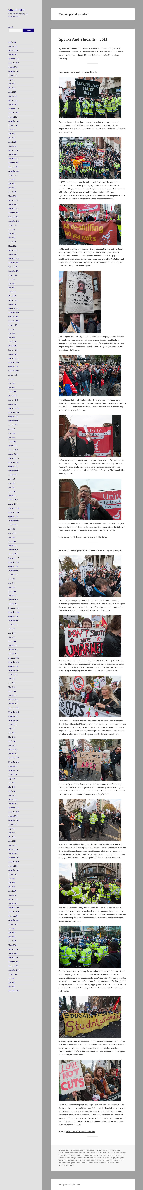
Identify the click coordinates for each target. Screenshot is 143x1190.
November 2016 (13, 512)
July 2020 (11, 329)
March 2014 (12, 645)
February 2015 (13, 600)
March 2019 (12, 396)
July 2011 (11, 778)
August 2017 (12, 475)
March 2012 (12, 745)
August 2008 (12, 924)
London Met (87, 1155)
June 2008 (11, 932)
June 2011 (11, 783)
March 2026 (12, 46)
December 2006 (13, 991)
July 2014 (11, 629)
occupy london (107, 1158)
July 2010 (11, 828)
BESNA (113, 1150)
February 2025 (13, 100)
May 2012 (11, 737)
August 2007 (12, 974)
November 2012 (13, 712)
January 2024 (12, 154)
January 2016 (12, 554)
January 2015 (12, 604)
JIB (113, 1153)
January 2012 (12, 754)
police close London (104, 1160)
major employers (113, 1155)
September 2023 (13, 171)
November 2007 (13, 962)
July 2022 (11, 229)
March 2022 (12, 246)
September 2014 (13, 620)
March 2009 (12, 895)
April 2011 (12, 791)
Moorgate (62, 1158)
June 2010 (11, 833)
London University (99, 1155)
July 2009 (11, 878)
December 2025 (13, 59)
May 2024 (11, 138)
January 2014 (12, 654)
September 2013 (13, 670)
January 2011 (12, 803)
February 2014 (13, 650)
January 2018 (12, 454)
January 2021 (12, 304)
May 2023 (11, 188)
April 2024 (12, 142)
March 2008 (12, 945)
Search (10, 27)
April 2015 (12, 591)
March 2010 (12, 845)
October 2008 (13, 916)
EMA (97, 1153)
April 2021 (12, 292)
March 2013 (12, 695)
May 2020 (11, 337)
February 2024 (13, 150)
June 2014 (11, 633)
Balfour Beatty (104, 1150)
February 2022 (13, 250)
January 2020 (12, 354)
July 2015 (11, 579)
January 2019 (12, 404)
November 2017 (13, 462)
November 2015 (13, 562)
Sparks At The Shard (98, 537)
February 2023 (13, 200)
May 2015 (11, 587)
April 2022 (12, 242)
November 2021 (13, 263)
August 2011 (12, 774)
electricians (90, 1153)
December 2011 (13, 758)
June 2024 (11, 134)
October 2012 (13, 716)
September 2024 (13, 121)
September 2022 (13, 221)
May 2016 (11, 537)
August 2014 (12, 625)
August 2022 (12, 225)
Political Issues (89, 1150)
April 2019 (12, 392)
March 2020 (12, 346)
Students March (92, 1163)
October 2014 (13, 616)
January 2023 (12, 204)
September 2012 (13, 720)
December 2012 (13, 708)
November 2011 (13, 762)
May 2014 (11, 637)
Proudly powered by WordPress (69, 1184)
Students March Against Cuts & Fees (80, 1131)
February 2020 (13, 350)
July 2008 (11, 928)
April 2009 (12, 891)
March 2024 (12, 146)
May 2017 (11, 487)
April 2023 (12, 192)
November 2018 (13, 412)
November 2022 (13, 213)
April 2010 (12, 841)
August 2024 (12, 125)
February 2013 (13, 699)
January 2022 (12, 254)
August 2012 (12, 724)
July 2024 (11, 129)
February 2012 (13, 749)
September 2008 (13, 920)
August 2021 (12, 275)
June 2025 (11, 84)
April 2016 (12, 541)
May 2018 (11, 437)
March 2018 (12, 446)
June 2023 (11, 183)
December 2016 (13, 508)
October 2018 (13, 416)
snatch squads (64, 1163)
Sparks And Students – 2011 (83, 39)
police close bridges (89, 1160)
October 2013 (13, 666)
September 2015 (13, 570)
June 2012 (11, 733)
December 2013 (13, 658)
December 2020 (13, 308)
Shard (121, 1160)
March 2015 (12, 595)
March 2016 (12, 545)
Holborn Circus (105, 1153)
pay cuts (116, 1158)
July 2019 (11, 379)
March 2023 (12, 196)
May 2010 (11, 837)
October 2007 (13, 966)
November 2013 (13, 662)
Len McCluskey (70, 1155)
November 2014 (13, 612)
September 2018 (13, 421)
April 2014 (12, 641)
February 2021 (13, 300)
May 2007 (11, 987)
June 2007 (11, 982)
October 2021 (13, 267)
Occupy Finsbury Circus (92, 1158)
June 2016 (11, 533)
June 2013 (11, 683)
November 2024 (13, 113)
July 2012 (11, 729)
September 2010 (13, 820)
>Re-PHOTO (16, 10)
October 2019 (13, 367)
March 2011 (12, 795)
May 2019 (11, 387)
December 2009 (13, 858)
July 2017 (11, 479)
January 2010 (12, 853)
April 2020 (12, 342)
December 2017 (13, 458)
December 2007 (13, 957)
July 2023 (11, 179)
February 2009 (13, 899)
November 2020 (13, 312)
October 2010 (13, 816)
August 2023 (12, 175)
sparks (73, 1163)
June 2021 (11, 283)
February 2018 (13, 450)
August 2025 (12, 75)
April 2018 (12, 441)
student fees (80, 1163)
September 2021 (13, 271)
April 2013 (12, 691)
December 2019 (13, 358)
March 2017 (12, 496)
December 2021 (13, 258)
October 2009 (13, 866)
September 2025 (13, 71)
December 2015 (13, 558)
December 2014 (13, 608)
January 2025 (12, 104)
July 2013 (11, 679)
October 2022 (13, 217)
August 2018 (12, 425)
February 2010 (13, 849)
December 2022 (13, 208)
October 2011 (13, 766)
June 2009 (11, 883)
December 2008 (13, 907)
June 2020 (11, 333)
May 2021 (11, 287)
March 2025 (12, 96)
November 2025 (13, 63)
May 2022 (11, 238)
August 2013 (12, 674)
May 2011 (11, 787)
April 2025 (12, 92)
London (79, 1155)
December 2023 (13, 158)
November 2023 (13, 163)
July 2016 (11, 529)
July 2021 (11, 279)
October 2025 (13, 67)
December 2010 (13, 808)
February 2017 (13, 500)
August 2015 (12, 575)
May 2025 (11, 88)
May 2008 (11, 937)
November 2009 (13, 862)
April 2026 (12, 42)
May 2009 (11, 887)
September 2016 (13, 521)
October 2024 (13, 117)
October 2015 (13, 566)
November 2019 (13, 362)
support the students (106, 1163)
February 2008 (13, 949)
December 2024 (13, 109)
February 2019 (13, 400)
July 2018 (11, 429)
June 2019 (11, 383)
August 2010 (12, 824)
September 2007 (13, 970)
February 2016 (13, 550)
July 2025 (11, 79)
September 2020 (13, 321)
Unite (117, 1163)
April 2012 (12, 741)
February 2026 (13, 50)
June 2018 (11, 433)
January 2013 (12, 704)
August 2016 (12, 525)
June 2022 (11, 233)
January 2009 (12, 903)
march (122, 1155)
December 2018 (13, 408)
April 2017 (12, 491)
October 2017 (13, 466)
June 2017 (11, 483)
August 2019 (12, 375)
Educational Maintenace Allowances (72, 1153)
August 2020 (12, 325)
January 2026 (12, 54)
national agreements (74, 1158)
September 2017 (13, 471)
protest (115, 1160)
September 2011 (13, 770)
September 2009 (13, 870)
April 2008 (12, 941)
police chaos (76, 1160)
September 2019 (13, 371)
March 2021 (12, 296)
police (68, 1160)
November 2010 (13, 812)
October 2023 (13, 167)
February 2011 (13, 799)
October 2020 (13, 317)
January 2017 (12, 504)
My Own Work (78, 1150)
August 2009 (12, 874)
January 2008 (12, 953)
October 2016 (13, 516)
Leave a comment (67, 1165)
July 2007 (11, 978)
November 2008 (13, 912)
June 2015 (11, 583)
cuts (118, 1150)
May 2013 (11, 687)
